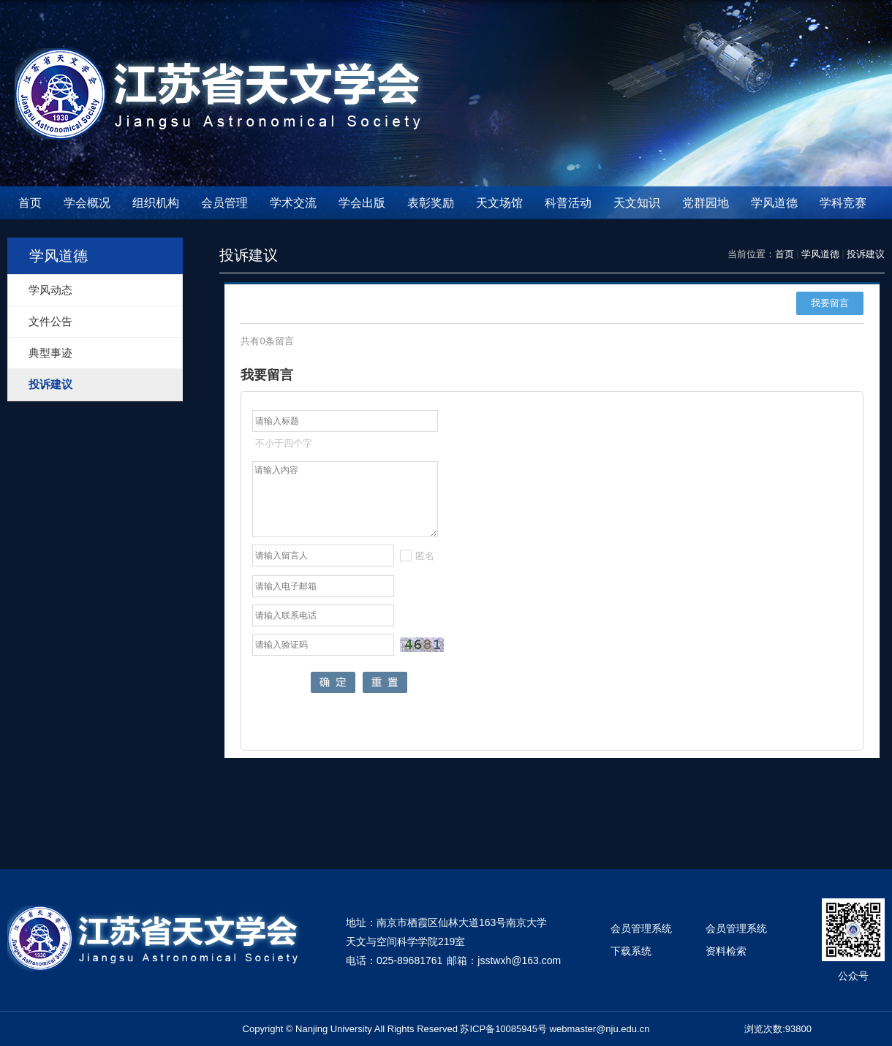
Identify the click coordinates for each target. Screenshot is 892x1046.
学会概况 (87, 203)
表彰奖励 (430, 203)
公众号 (853, 976)
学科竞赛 (843, 203)
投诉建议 (866, 254)
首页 (30, 203)
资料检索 (726, 951)
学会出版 (362, 203)
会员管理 (224, 203)
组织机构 (155, 203)
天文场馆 (499, 203)
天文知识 (636, 203)
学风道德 (774, 203)
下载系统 (631, 951)
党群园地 (705, 203)
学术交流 (293, 203)
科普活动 (568, 203)
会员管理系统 (641, 928)
